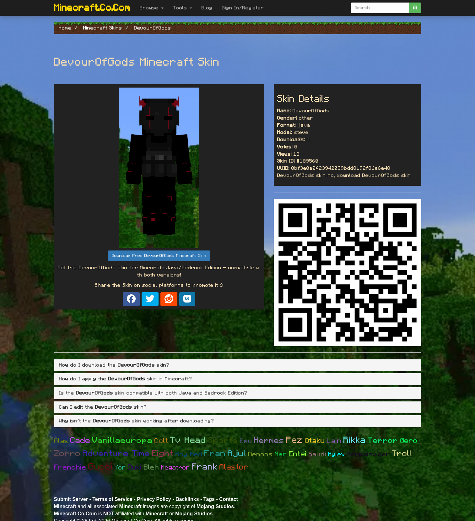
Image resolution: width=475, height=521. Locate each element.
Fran (215, 453)
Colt (161, 441)
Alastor (234, 467)
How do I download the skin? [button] (114, 365)
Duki (135, 467)
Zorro (67, 453)
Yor (120, 468)
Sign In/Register (243, 7)
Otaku (315, 441)
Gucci (100, 466)
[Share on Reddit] (168, 299)
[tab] (237, 365)
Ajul (237, 453)
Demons (260, 454)
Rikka (354, 440)
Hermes (269, 440)
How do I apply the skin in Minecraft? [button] (125, 378)
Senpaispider (368, 454)
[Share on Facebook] (131, 299)
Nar (281, 454)
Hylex (336, 454)
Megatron (175, 468)
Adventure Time (116, 453)
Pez (294, 440)
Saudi (317, 454)
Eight (163, 453)
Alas (61, 441)
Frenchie (70, 467)
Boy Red (188, 454)
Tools (182, 7)
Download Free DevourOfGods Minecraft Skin (159, 256)
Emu (246, 441)
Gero (409, 441)
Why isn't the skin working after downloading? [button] (136, 420)
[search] (415, 8)
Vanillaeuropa (122, 440)
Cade (80, 440)
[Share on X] (150, 299)
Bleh (151, 467)
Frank (205, 467)
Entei (298, 454)
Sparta (223, 440)
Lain (334, 441)
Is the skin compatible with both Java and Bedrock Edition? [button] (153, 392)
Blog (207, 7)
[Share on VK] (187, 299)
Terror (383, 441)
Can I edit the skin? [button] (103, 407)
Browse (152, 7)
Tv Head (188, 440)
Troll (402, 453)
